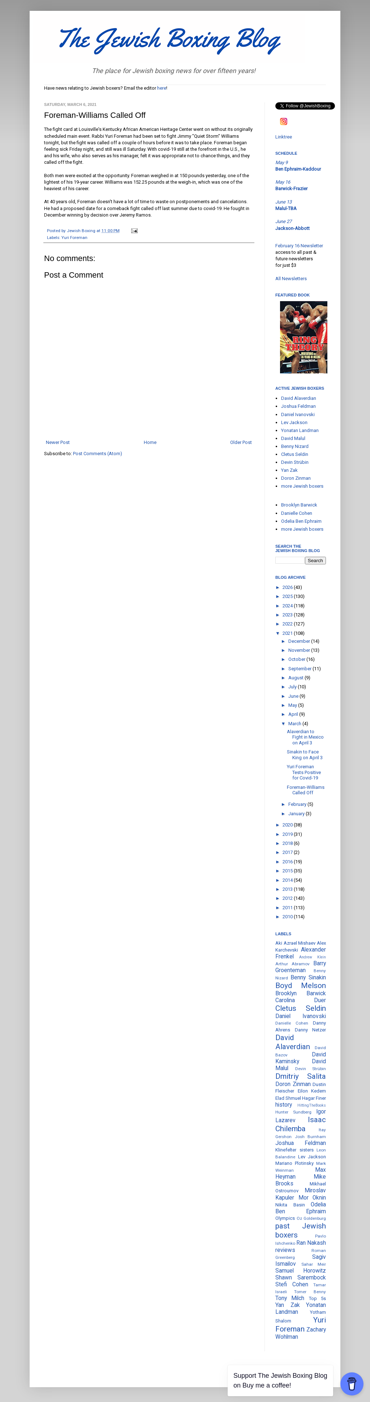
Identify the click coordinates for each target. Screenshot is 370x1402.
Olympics (285, 1218)
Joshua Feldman (298, 406)
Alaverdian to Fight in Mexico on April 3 (305, 737)
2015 (288, 870)
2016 (288, 861)
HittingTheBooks (311, 1105)
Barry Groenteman (300, 967)
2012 (288, 898)
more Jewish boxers (302, 486)
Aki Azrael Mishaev (295, 943)
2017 (288, 852)
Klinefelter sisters (294, 1150)
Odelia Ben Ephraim (301, 521)
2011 (288, 907)
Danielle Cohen (296, 513)
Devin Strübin (295, 462)
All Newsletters (291, 278)
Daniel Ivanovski (298, 414)
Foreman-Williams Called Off (305, 790)
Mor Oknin (312, 1197)
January (297, 813)
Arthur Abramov (292, 963)
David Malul (293, 438)
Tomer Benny (310, 1291)
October (297, 659)
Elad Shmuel (288, 1098)
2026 (288, 587)
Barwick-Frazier (291, 188)
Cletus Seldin (294, 454)
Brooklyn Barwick (299, 505)
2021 (288, 633)
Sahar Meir (313, 1264)
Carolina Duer (300, 1000)
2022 (288, 624)
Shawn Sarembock (300, 1277)
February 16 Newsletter (299, 245)
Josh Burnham (310, 1136)
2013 (288, 889)
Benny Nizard (295, 446)
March (295, 723)
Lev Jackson (294, 422)
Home (150, 442)
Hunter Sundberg (293, 1112)
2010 (288, 916)
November (299, 650)
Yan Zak (289, 470)
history (283, 1105)
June (294, 696)
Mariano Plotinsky (294, 1163)
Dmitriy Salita (300, 1076)
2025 (288, 596)
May (293, 705)
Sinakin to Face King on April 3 (305, 754)
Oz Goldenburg (311, 1218)
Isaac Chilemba (300, 1124)
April (293, 714)
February (297, 804)
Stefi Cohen (291, 1284)
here (161, 88)
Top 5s (317, 1298)
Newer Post (58, 442)
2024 (288, 605)
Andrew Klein (312, 957)
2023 (288, 614)
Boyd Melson (300, 985)
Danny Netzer (310, 1030)
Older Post (241, 442)
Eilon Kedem (312, 1091)
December (299, 641)
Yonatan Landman (300, 430)
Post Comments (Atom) (97, 453)
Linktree (283, 137)
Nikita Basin (290, 1204)
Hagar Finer (314, 1098)
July (293, 686)
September (300, 668)
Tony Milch (289, 1298)
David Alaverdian (298, 398)
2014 (288, 880)
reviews (285, 1250)
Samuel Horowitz (300, 1271)
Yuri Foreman (74, 237)
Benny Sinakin (308, 977)
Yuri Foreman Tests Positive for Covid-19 (304, 772)
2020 (288, 825)
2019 (288, 834)
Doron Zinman (296, 478)
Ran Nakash (311, 1243)
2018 (288, 843)
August (296, 677)
